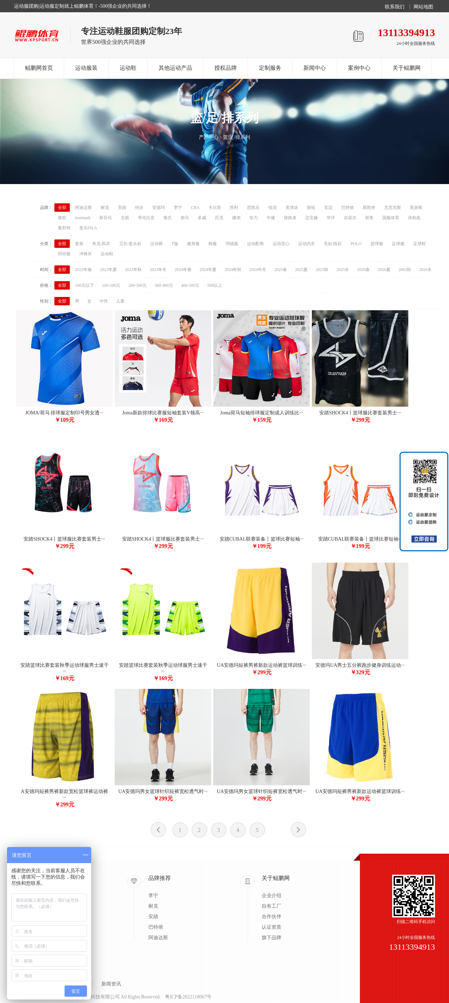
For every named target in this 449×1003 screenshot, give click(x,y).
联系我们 (394, 7)
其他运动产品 (175, 68)
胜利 (234, 207)
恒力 (253, 217)
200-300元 (137, 285)
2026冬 (425, 269)
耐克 (105, 207)
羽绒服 (232, 243)
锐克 (272, 207)
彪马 (185, 217)
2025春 (280, 269)
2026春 (363, 269)
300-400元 (164, 285)
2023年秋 (133, 269)
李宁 (178, 207)
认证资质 (271, 927)
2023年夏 (108, 269)
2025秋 (322, 269)
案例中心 (359, 68)
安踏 (122, 207)
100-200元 (111, 285)
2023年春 (83, 269)
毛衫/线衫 (333, 243)
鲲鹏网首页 (39, 68)
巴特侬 (347, 207)
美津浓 (292, 207)
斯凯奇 (369, 207)
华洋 (331, 217)
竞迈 (328, 207)
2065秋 (404, 269)
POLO (355, 243)
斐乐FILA (88, 227)
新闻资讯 (111, 984)
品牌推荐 (159, 878)
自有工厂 (271, 906)
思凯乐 (253, 207)
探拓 (311, 207)
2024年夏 (208, 269)
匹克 (219, 217)
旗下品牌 (271, 937)
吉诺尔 (350, 217)
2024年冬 (257, 269)
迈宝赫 (311, 217)
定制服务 (270, 68)
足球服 (398, 243)
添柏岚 (414, 217)
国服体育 (390, 217)
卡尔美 (214, 207)
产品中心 (209, 137)
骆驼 (62, 217)
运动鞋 (128, 68)
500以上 (214, 285)
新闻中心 (314, 68)
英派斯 (416, 207)
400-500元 (190, 285)
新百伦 (105, 217)
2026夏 (384, 269)
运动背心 (281, 243)
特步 (139, 207)
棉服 (212, 243)
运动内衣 (306, 243)
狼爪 (167, 217)
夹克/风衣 (101, 243)
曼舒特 (64, 227)
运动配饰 (255, 243)
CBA (195, 207)
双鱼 (369, 217)
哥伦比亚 (146, 217)
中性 (104, 301)
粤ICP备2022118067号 (188, 996)
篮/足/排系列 (236, 137)
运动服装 (86, 68)
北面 (125, 217)
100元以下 (84, 285)
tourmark (83, 217)
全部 (62, 207)
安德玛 (158, 207)
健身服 (193, 243)
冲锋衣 (85, 253)
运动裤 (156, 243)
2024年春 (183, 269)
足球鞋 (419, 243)
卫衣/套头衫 (130, 243)
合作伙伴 (271, 916)
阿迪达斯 (83, 207)
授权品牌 (225, 68)
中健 (271, 217)
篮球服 (376, 243)
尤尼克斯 (392, 207)
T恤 (175, 243)
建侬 (236, 217)
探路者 (290, 217)
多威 (202, 217)
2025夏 (301, 269)
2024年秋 (232, 269)
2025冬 (342, 269)
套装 (79, 243)
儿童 (120, 301)
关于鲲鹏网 (407, 68)
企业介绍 (271, 895)
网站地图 (423, 7)
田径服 (64, 253)
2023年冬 (158, 269)
